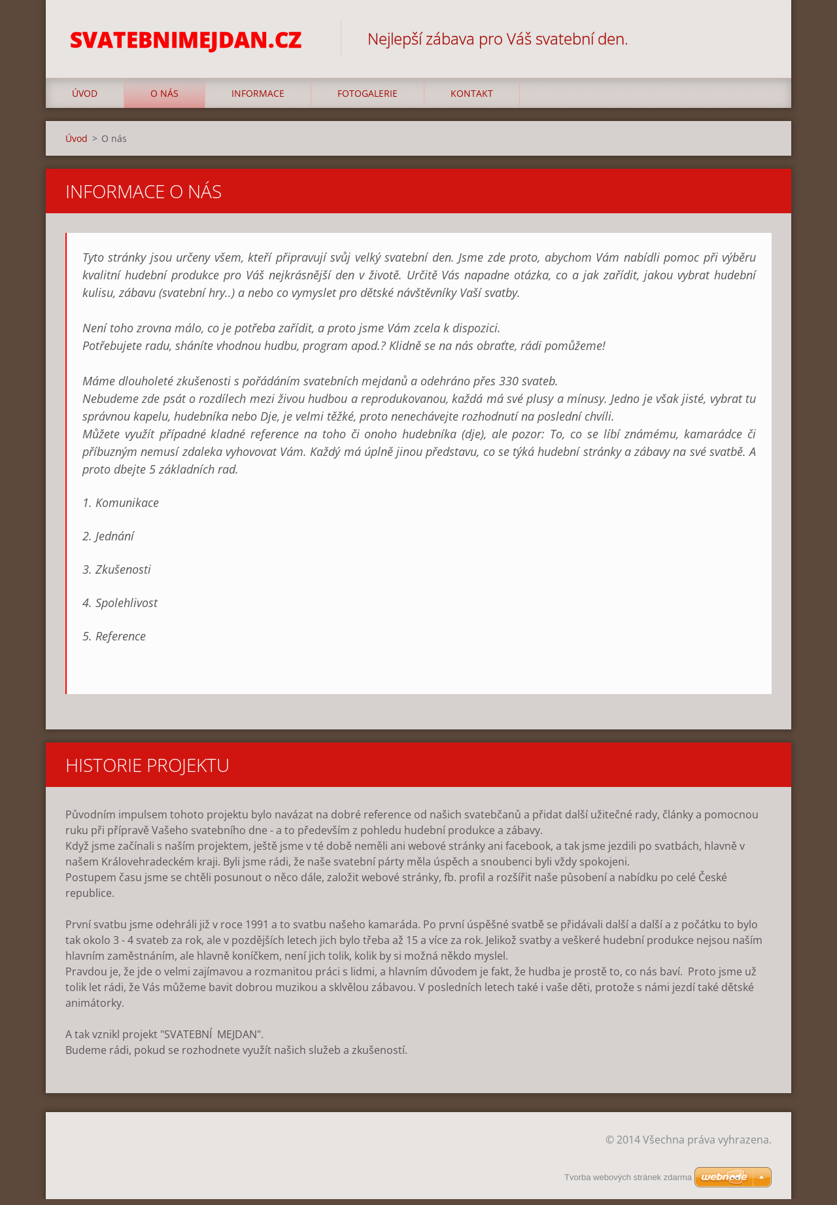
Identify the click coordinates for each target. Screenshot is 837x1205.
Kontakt (472, 99)
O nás (164, 99)
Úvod (84, 99)
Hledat (757, 38)
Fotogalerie (367, 99)
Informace (257, 99)
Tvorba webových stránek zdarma (628, 1177)
